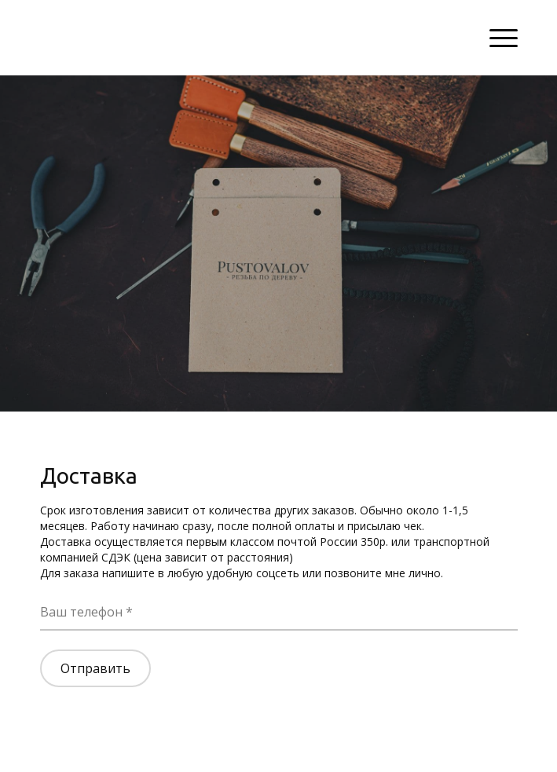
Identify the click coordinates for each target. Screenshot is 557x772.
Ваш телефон (83, 611)
